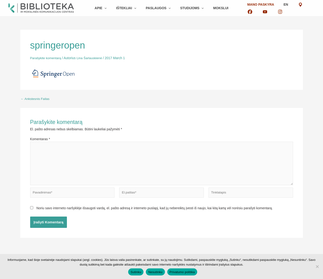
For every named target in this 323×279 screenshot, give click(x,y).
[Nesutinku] (317, 266)
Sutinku (136, 272)
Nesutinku (155, 272)
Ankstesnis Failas (35, 98)
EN (268, 8)
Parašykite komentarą (46, 58)
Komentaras (40, 139)
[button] (110, 8)
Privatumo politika (182, 272)
